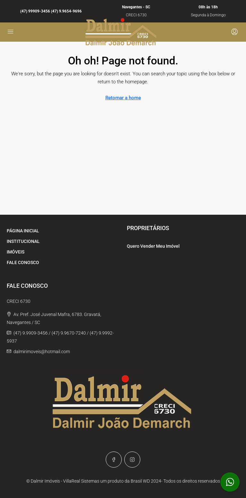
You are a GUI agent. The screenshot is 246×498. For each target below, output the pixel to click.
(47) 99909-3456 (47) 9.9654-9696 (51, 11)
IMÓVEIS (15, 251)
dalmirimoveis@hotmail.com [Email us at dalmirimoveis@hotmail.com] (41, 351)
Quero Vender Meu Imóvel (153, 246)
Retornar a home (123, 98)
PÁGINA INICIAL (23, 230)
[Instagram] (132, 460)
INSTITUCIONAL (23, 241)
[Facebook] (114, 460)
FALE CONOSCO (23, 262)
